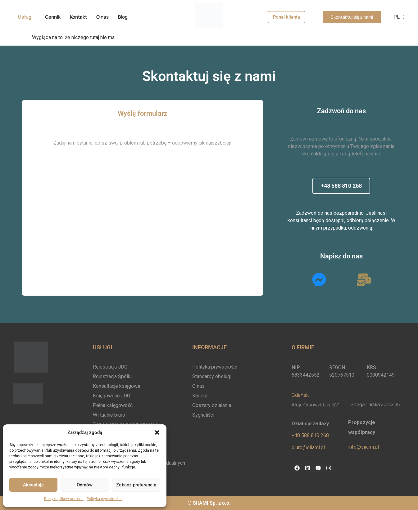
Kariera (199, 396)
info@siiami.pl (363, 447)
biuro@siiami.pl (308, 447)
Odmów (85, 485)
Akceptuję (33, 485)
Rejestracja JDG (110, 367)
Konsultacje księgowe (116, 386)
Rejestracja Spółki (112, 376)
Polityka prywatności (104, 499)
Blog (123, 17)
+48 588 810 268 (310, 435)
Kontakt (78, 17)
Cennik (53, 17)
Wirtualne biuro (109, 415)
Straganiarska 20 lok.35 (375, 404)
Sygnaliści (203, 415)
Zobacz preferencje (136, 485)
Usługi (25, 17)
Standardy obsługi (211, 376)
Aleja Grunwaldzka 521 (316, 404)
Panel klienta (286, 17)
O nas (102, 17)
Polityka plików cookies (64, 499)
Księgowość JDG (111, 396)
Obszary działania (211, 405)
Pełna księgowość (113, 405)
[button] (157, 432)
